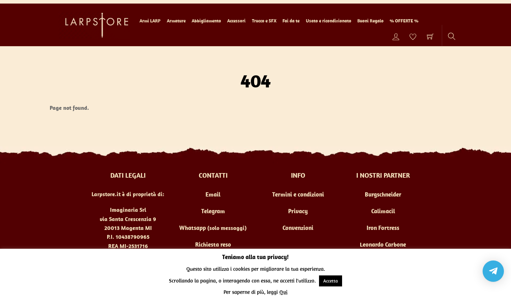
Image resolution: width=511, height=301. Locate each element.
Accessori (236, 21)
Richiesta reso (213, 244)
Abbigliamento (206, 21)
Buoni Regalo (370, 21)
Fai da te (291, 21)
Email (212, 194)
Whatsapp (192, 228)
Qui (283, 292)
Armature (176, 21)
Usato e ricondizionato (328, 21)
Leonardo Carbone (383, 244)
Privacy (298, 211)
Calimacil (383, 211)
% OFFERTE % (404, 21)
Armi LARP (149, 21)
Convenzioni (297, 228)
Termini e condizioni (298, 194)
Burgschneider (383, 194)
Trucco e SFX (264, 21)
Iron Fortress (383, 228)
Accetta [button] (330, 281)
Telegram (213, 211)
